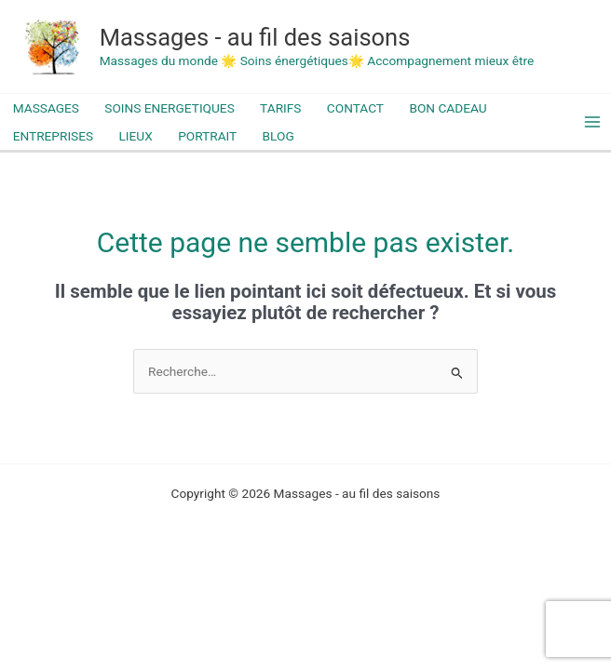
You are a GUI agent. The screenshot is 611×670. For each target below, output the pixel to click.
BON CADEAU (447, 107)
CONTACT (355, 107)
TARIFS (280, 107)
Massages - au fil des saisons (255, 37)
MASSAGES (46, 107)
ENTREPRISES (53, 135)
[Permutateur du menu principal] (593, 122)
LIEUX (135, 135)
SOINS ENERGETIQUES (169, 107)
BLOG (278, 135)
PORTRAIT (207, 135)
